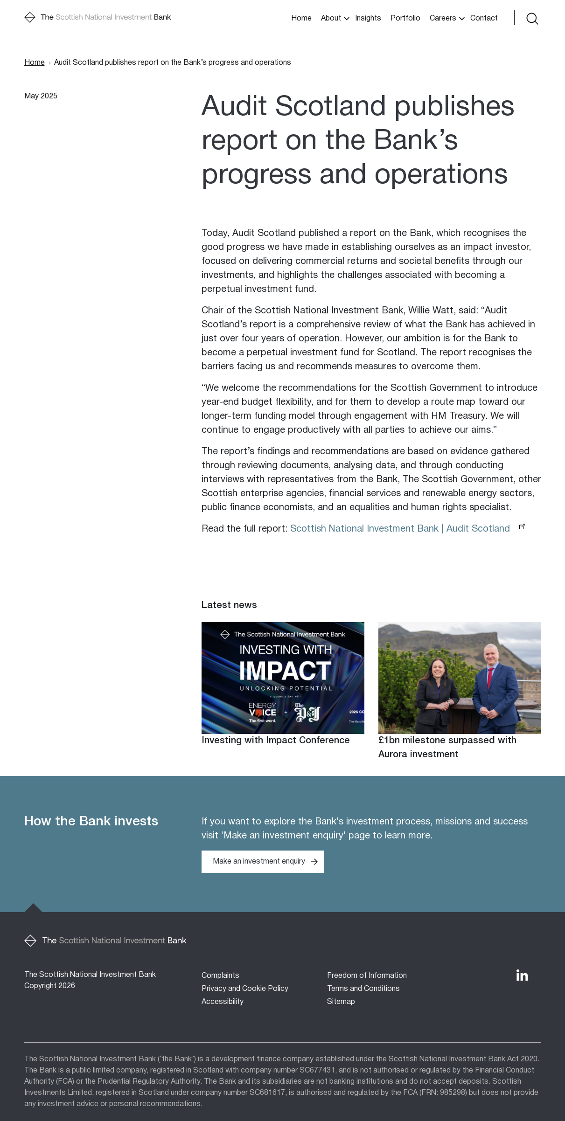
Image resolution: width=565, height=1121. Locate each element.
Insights (368, 18)
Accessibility (223, 1002)
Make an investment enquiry (259, 861)
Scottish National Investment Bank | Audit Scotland (400, 529)
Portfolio (405, 18)
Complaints (220, 976)
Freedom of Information (367, 976)
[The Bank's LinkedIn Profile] (522, 975)
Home (301, 18)
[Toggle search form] (531, 17)
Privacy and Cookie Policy (245, 989)
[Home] (97, 17)
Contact (484, 18)
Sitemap (341, 1002)
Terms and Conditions (363, 989)
